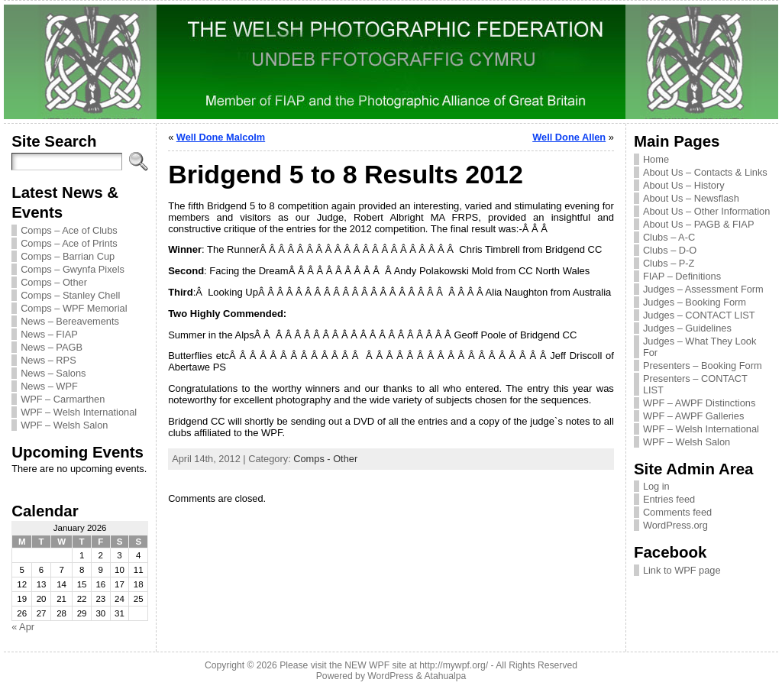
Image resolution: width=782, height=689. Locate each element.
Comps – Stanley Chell (70, 295)
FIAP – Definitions (682, 276)
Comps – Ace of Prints (69, 243)
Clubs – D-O (669, 250)
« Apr (22, 626)
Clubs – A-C (669, 237)
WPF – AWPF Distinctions (699, 403)
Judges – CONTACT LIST (699, 315)
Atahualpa (445, 676)
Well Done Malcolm (220, 137)
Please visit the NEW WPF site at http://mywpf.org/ (384, 665)
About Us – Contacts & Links (705, 172)
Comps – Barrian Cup (68, 256)
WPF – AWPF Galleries (694, 416)
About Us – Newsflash (691, 198)
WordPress (390, 676)
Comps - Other (325, 458)
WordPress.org (675, 525)
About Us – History (684, 185)
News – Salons (53, 373)
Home (656, 159)
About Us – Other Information (706, 211)
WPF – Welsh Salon (64, 425)
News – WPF (49, 386)
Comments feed (677, 512)
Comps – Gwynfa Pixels (72, 269)
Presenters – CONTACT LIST (695, 384)
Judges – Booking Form (694, 302)
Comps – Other (54, 282)
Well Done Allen (569, 137)
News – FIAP (49, 334)
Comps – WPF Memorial (74, 308)
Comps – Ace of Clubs (69, 230)
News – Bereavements (70, 321)
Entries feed (669, 499)
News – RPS (48, 360)
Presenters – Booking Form (702, 365)
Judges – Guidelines (687, 328)
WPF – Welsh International (79, 412)
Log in (656, 486)
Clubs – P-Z (669, 263)
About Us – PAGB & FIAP (699, 224)
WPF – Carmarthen (63, 399)
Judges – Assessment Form (703, 289)
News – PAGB (51, 347)
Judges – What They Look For (699, 346)
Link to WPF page (682, 570)
